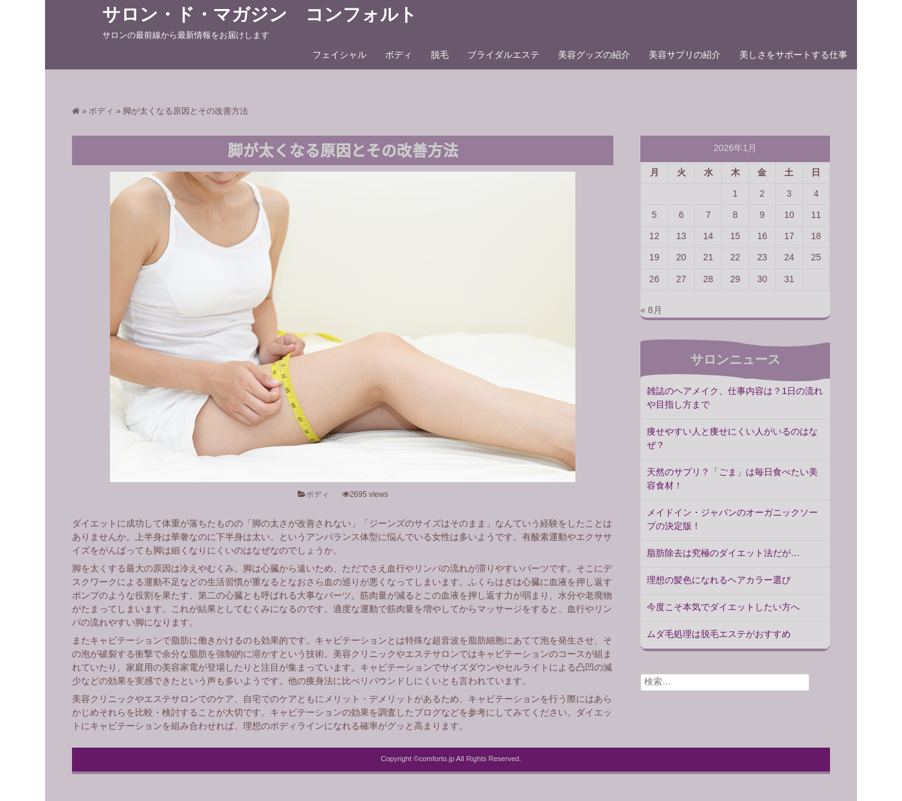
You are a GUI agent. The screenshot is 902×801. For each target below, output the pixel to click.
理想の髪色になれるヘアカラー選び (719, 580)
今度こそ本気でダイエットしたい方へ (723, 607)
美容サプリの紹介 (685, 55)
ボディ (398, 55)
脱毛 (440, 55)
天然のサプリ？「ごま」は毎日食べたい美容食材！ (732, 479)
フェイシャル (339, 55)
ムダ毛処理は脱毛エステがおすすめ (719, 634)
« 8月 (651, 310)
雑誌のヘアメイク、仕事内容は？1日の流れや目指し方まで (735, 398)
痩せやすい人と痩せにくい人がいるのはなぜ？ (732, 439)
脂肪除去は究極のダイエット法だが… (723, 553)
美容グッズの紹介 (594, 55)
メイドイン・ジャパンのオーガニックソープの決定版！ (732, 520)
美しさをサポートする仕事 (793, 55)
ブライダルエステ (503, 55)
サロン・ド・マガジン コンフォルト (259, 15)
